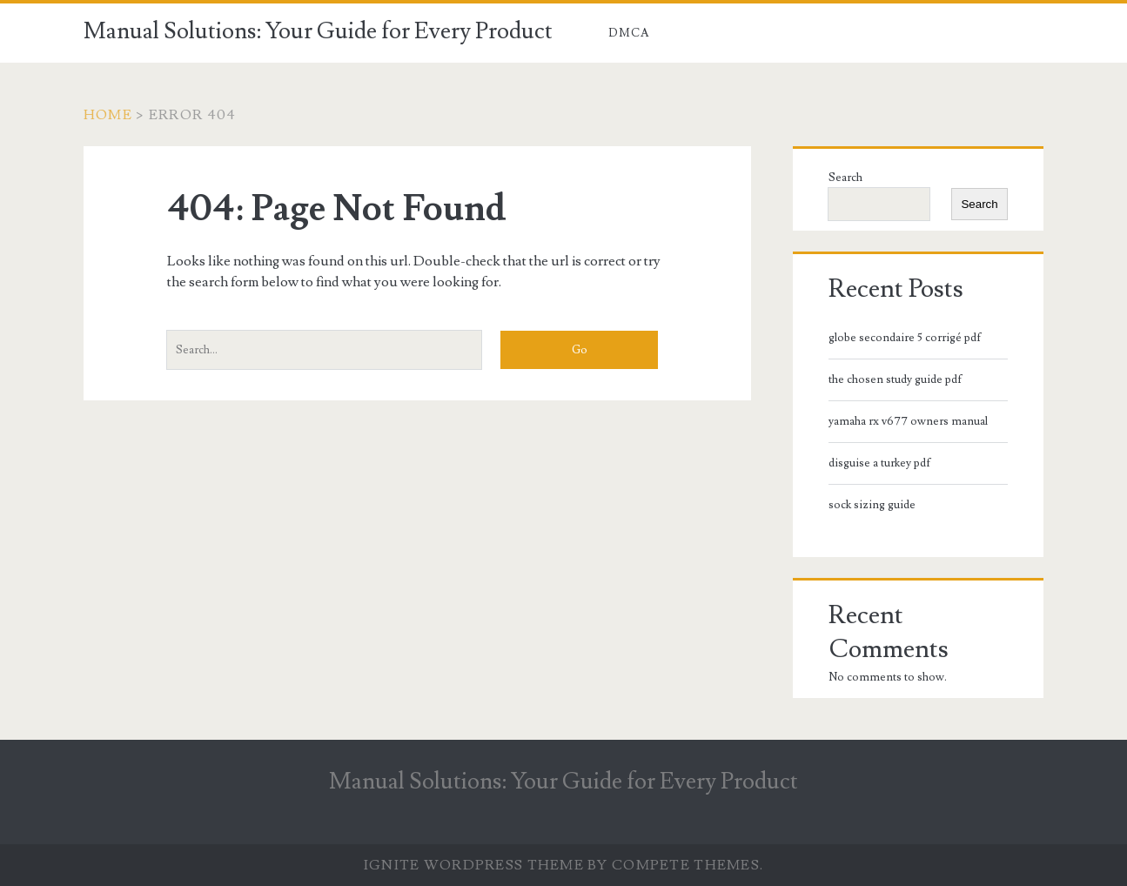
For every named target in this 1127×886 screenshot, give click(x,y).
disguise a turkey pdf (879, 463)
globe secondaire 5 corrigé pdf (905, 338)
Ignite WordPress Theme (474, 865)
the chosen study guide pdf (895, 379)
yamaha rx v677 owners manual (908, 421)
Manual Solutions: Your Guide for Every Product (318, 31)
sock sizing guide (872, 505)
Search (845, 178)
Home (108, 115)
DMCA (629, 33)
